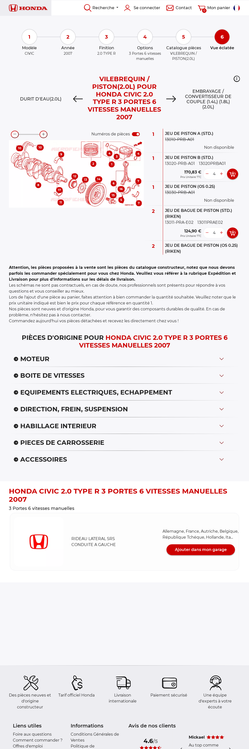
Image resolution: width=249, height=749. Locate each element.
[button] (236, 78)
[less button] (207, 174)
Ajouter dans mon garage (201, 549)
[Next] (171, 99)
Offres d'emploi (28, 746)
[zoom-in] (43, 134)
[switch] (136, 134)
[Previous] (78, 99)
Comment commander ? (37, 740)
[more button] (221, 174)
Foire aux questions (32, 734)
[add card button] (232, 174)
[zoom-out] (15, 134)
